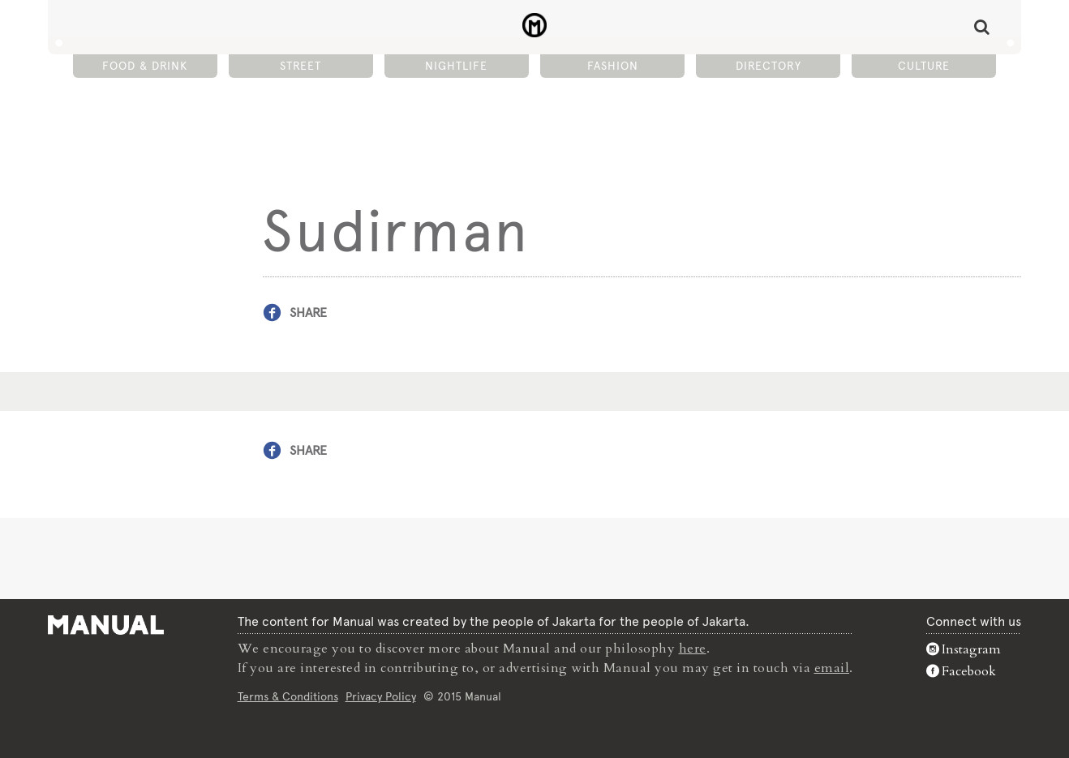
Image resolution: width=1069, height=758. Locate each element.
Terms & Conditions (288, 696)
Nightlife (456, 65)
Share (308, 312)
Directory (768, 65)
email (832, 668)
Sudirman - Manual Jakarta (535, 25)
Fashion (612, 65)
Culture (924, 65)
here (692, 648)
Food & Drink (144, 65)
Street (300, 65)
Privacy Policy (381, 696)
